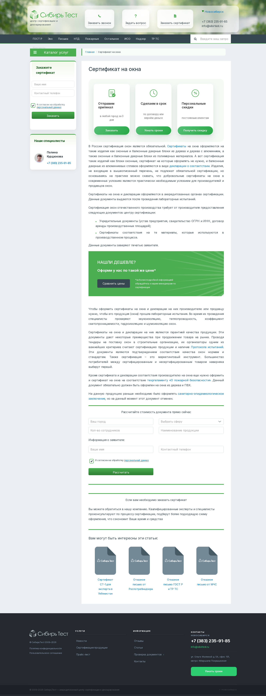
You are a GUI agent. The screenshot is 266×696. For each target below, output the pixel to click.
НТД (77, 38)
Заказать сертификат (175, 23)
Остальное (111, 38)
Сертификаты (176, 146)
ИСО (127, 38)
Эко (50, 38)
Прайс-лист (83, 654)
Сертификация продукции (92, 647)
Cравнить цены (114, 283)
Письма (63, 38)
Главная (89, 51)
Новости (81, 640)
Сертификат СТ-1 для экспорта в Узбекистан (105, 586)
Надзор (141, 38)
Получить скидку (195, 130)
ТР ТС (155, 38)
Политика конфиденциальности (45, 648)
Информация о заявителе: (106, 440)
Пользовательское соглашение (45, 653)
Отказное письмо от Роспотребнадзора (139, 584)
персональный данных (49, 107)
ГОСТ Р (37, 38)
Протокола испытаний (207, 347)
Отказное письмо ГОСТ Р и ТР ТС (173, 584)
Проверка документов (148, 654)
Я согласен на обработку (51, 106)
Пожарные (92, 38)
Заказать (111, 130)
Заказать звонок (99, 23)
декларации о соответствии (189, 166)
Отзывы (138, 640)
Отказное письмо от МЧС (207, 582)
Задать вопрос (135, 23)
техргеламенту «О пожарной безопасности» (179, 380)
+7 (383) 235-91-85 (214, 21)
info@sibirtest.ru (212, 26)
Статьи (138, 647)
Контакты (39, 47)
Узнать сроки (153, 130)
